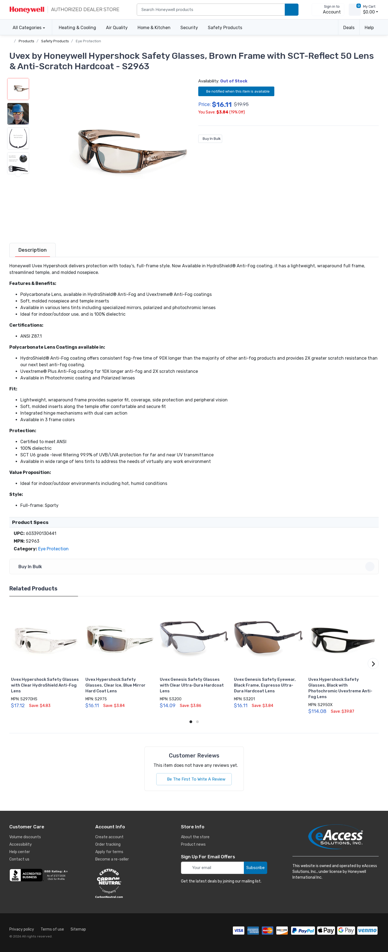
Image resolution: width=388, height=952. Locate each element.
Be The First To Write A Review (194, 779)
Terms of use (52, 929)
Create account (109, 837)
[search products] (291, 10)
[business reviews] (39, 875)
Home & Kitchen (154, 27)
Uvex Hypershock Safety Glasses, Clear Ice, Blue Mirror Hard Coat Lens (115, 685)
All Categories (25, 27)
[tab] (32, 250)
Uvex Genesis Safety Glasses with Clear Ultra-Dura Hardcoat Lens (192, 685)
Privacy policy (21, 929)
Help (369, 27)
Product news (193, 844)
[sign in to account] (328, 9)
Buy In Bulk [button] (195, 566)
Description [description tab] (32, 250)
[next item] (18, 223)
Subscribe (255, 867)
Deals (348, 27)
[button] (109, 156)
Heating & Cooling (77, 27)
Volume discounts (25, 837)
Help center (19, 852)
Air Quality (117, 27)
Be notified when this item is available (236, 91)
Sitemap (78, 929)
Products (26, 41)
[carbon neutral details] (125, 883)
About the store (195, 837)
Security (189, 27)
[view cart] (355, 10)
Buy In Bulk (210, 139)
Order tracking (108, 844)
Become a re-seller (112, 859)
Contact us (19, 859)
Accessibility (20, 844)
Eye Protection (88, 41)
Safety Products (225, 27)
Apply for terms (109, 852)
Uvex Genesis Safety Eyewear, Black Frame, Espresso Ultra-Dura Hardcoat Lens (265, 685)
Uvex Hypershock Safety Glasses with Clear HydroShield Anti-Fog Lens (45, 685)
